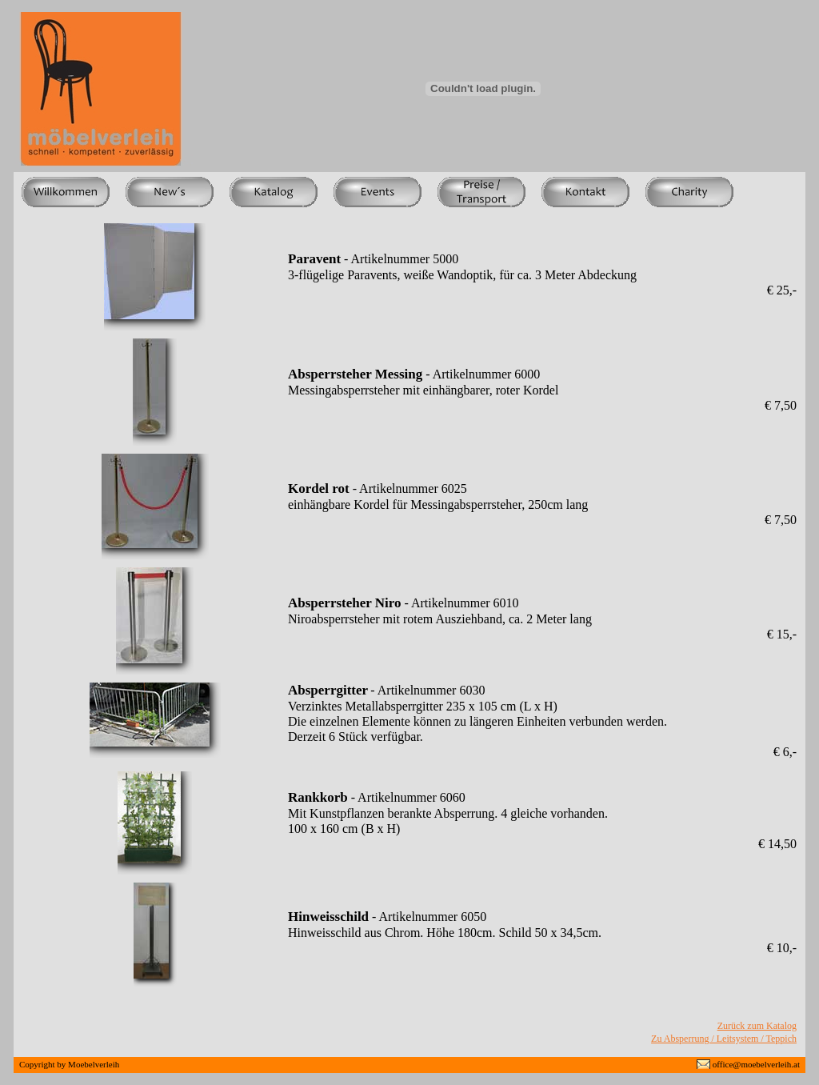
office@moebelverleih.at (756, 1064)
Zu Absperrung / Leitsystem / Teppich (724, 1038)
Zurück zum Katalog (757, 1025)
